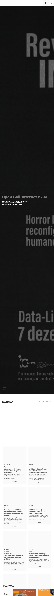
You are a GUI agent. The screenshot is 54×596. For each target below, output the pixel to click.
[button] (51, 3)
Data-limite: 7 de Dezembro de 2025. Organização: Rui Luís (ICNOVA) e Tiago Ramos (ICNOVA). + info (14, 202)
